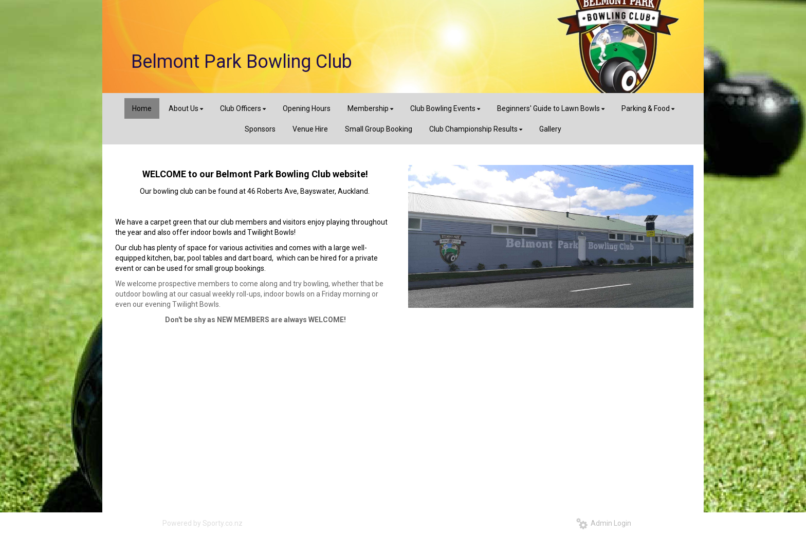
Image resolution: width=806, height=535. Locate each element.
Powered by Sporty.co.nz (202, 523)
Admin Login (603, 523)
